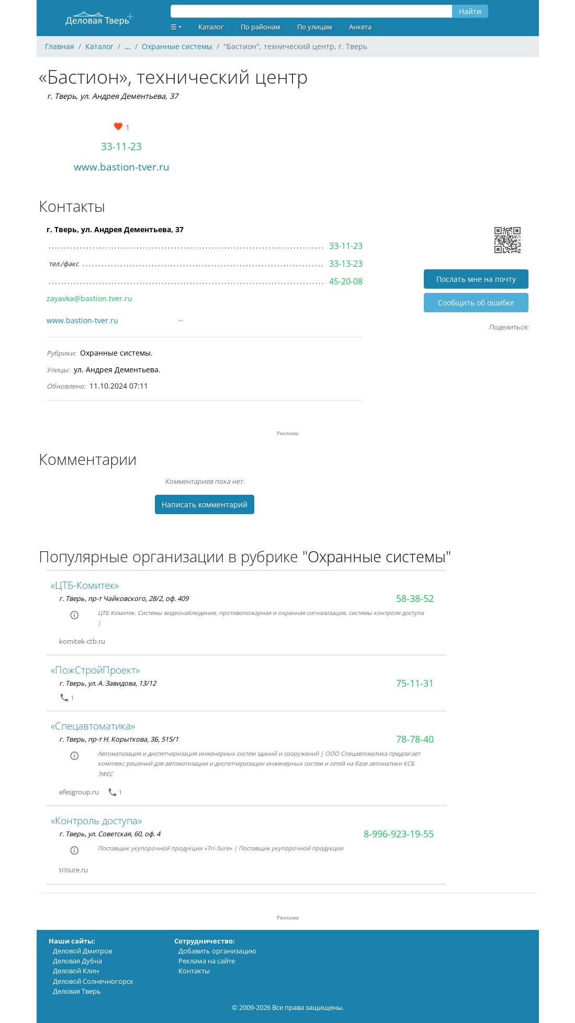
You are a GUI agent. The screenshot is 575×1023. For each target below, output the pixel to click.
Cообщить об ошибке (476, 303)
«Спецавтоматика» (93, 726)
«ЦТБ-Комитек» (85, 585)
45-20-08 (346, 281)
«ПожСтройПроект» (95, 670)
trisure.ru (73, 869)
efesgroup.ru (79, 792)
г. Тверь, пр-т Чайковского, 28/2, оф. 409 (123, 598)
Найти (470, 11)
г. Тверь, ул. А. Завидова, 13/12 (107, 683)
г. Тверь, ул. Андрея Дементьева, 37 (112, 96)
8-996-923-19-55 (399, 833)
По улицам (314, 26)
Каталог (211, 26)
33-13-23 (346, 263)
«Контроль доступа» (96, 820)
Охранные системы (115, 353)
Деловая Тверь (77, 991)
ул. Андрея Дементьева (116, 369)
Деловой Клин (76, 970)
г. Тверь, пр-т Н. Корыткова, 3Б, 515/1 (118, 739)
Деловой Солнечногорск (93, 981)
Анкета (360, 26)
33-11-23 (121, 146)
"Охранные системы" (376, 556)
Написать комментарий (204, 504)
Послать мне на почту (476, 279)
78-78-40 (415, 739)
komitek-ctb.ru (82, 641)
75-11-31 (415, 683)
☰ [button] (174, 26)
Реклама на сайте (206, 960)
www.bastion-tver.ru (122, 167)
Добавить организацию (217, 951)
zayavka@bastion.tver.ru (89, 298)
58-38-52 (415, 598)
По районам (260, 26)
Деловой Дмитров (82, 951)
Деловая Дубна (77, 960)
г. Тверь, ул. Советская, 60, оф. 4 (109, 833)
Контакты (194, 970)
